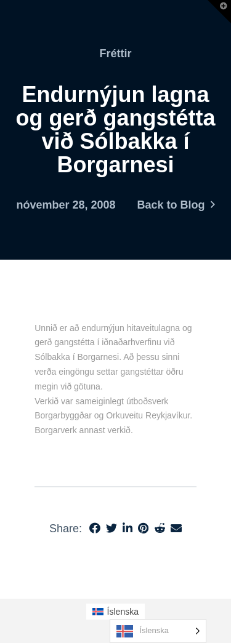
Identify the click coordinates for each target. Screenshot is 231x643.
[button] (219, 11)
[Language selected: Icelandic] (158, 631)
